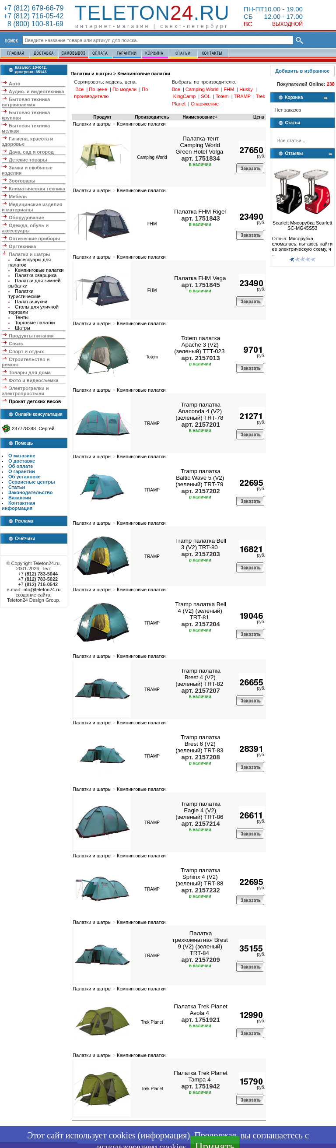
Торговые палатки (35, 322)
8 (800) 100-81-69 (33, 24)
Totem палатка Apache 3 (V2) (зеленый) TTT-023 (199, 345)
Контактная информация (18, 505)
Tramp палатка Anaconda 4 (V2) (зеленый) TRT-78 (199, 411)
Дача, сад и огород (31, 151)
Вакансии (19, 497)
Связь (16, 343)
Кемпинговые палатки (39, 270)
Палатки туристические (24, 293)
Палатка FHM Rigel (200, 211)
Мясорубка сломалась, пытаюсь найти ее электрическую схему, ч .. (302, 246)
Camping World (152, 157)
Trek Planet (152, 1022)
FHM (152, 223)
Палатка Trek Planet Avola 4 (201, 1009)
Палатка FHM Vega (200, 278)
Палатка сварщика (35, 275)
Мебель (18, 196)
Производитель (152, 117)
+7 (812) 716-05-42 (33, 16)
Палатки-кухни (31, 301)
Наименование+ (200, 117)
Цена (258, 117)
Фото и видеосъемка (34, 380)
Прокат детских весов (35, 401)
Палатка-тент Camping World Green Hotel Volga (199, 145)
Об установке (24, 476)
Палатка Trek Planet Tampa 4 (201, 1076)
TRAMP (152, 423)
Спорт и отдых (26, 351)
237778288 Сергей (33, 428)
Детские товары (28, 159)
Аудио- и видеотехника (36, 91)
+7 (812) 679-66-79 (33, 8)
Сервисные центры (31, 481)
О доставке (21, 460)
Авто (15, 83)
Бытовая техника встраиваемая (26, 102)
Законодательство (30, 492)
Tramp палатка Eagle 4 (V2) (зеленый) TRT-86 (199, 810)
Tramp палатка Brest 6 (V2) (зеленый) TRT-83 (199, 744)
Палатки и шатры (29, 254)
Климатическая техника (37, 188)
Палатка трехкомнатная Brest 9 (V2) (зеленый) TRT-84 (200, 943)
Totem (152, 357)
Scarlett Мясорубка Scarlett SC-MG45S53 (302, 223)
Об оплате (20, 466)
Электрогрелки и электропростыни (25, 391)
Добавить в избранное (302, 71)
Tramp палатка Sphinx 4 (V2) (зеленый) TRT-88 (199, 877)
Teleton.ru (152, 12)
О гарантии (21, 471)
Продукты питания (31, 335)
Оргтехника (22, 246)
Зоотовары (22, 180)
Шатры (22, 327)
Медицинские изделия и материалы (32, 207)
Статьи (16, 487)
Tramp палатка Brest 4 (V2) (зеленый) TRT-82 (199, 677)
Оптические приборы (34, 238)
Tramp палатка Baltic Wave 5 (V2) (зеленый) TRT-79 (199, 478)
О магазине (21, 455)
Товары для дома (30, 372)
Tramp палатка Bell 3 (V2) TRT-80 (200, 544)
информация (163, 1135)
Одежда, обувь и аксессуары (25, 228)
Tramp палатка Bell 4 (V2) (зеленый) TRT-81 (200, 611)
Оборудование (26, 217)
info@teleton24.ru (41, 589)
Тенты (21, 317)
